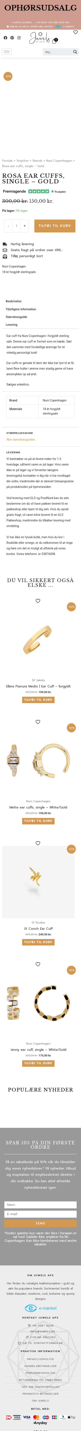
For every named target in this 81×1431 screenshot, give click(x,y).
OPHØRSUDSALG (40, 7)
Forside (7, 160)
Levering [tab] (11, 324)
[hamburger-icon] (7, 52)
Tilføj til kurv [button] (38, 700)
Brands (37, 160)
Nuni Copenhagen (59, 160)
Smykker (23, 160)
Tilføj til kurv (55, 225)
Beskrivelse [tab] (13, 301)
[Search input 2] (58, 52)
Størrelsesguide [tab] (16, 317)
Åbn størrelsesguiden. (21, 439)
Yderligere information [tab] (21, 309)
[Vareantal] (16, 226)
